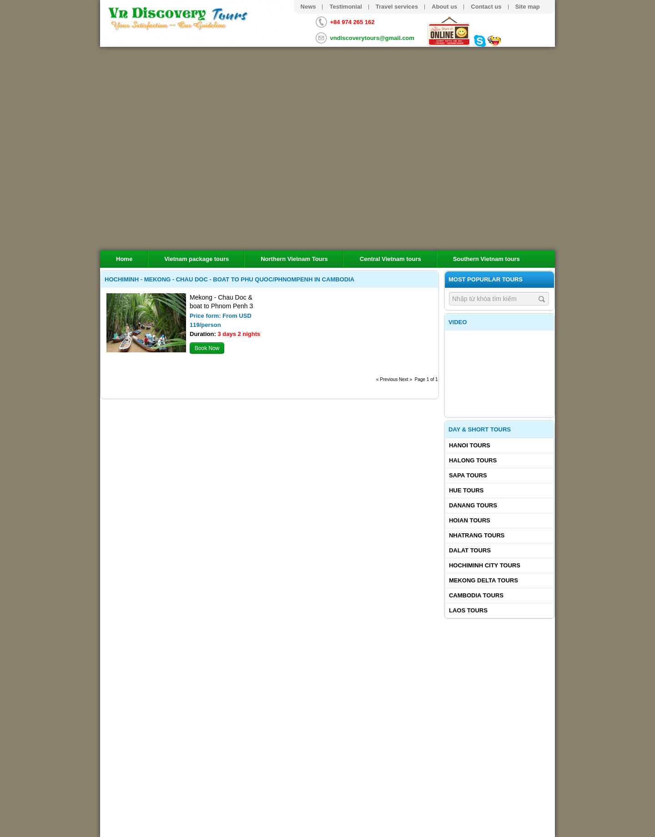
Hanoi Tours (469, 445)
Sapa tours (468, 475)
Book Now (207, 348)
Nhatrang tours (476, 535)
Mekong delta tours (483, 580)
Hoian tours (469, 520)
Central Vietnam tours (390, 259)
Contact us (486, 6)
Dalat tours (470, 550)
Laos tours (468, 610)
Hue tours (466, 490)
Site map (527, 6)
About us (444, 6)
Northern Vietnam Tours (294, 259)
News (308, 6)
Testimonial (345, 6)
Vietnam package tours (196, 259)
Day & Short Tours (479, 429)
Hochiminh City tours (484, 565)
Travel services (397, 6)
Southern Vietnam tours (486, 259)
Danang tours (473, 505)
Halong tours (473, 460)
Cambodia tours (476, 595)
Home (124, 259)
